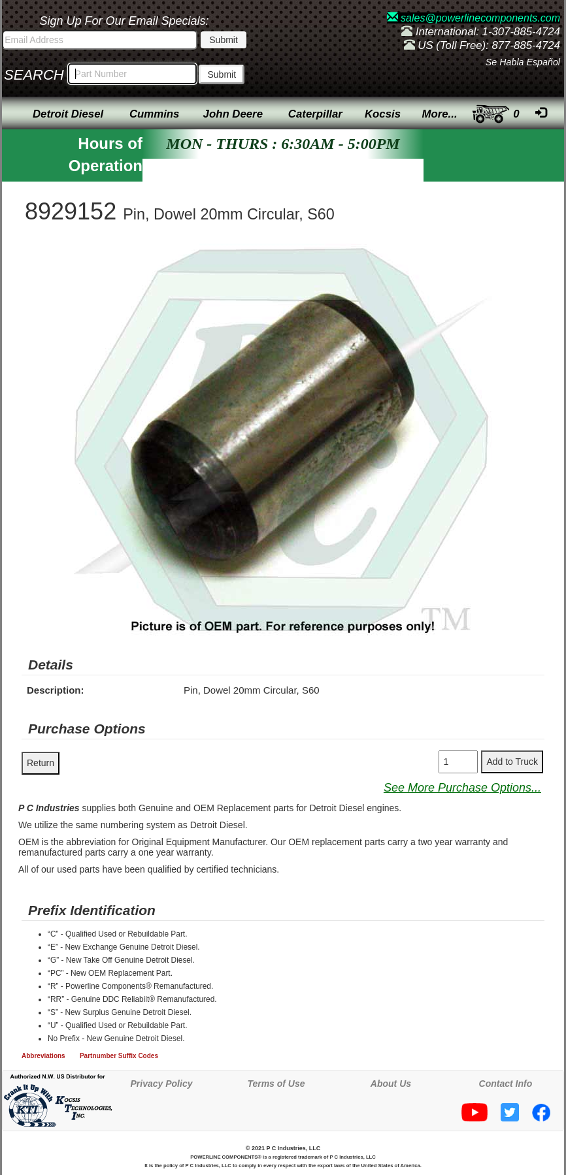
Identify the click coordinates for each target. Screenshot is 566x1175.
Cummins (154, 114)
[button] (532, 255)
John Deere (233, 114)
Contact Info (506, 1083)
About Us (391, 1083)
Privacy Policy (162, 1083)
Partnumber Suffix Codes (119, 1055)
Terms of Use (276, 1083)
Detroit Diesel (68, 114)
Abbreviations (43, 1055)
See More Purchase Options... (462, 787)
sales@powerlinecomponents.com (473, 18)
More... (440, 114)
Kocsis (383, 114)
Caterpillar (315, 114)
